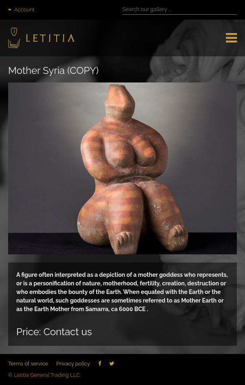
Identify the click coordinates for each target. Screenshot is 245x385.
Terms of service (28, 364)
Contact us (67, 332)
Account (21, 10)
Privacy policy (73, 364)
